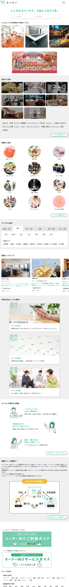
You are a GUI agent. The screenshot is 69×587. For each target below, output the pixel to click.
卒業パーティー (7, 584)
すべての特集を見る (59, 197)
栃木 (51, 217)
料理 (11, 122)
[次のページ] (67, 237)
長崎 (51, 575)
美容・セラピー (61, 560)
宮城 (22, 568)
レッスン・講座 (31, 560)
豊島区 (25, 226)
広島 (4, 575)
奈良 (39, 573)
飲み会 (42, 122)
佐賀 (45, 575)
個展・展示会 (45, 125)
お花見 (23, 584)
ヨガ (23, 125)
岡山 (62, 573)
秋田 (27, 568)
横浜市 (32, 226)
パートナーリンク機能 (12, 458)
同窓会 (5, 129)
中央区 (39, 226)
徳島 (16, 575)
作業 (30, 562)
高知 (33, 575)
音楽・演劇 (17, 562)
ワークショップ (33, 122)
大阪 (27, 573)
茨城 (36, 217)
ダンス (17, 125)
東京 (6, 217)
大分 (62, 575)
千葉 (28, 217)
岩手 (16, 568)
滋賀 (16, 573)
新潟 (22, 571)
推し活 (5, 122)
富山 (27, 571)
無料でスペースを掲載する (57, 499)
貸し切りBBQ (30, 584)
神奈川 (14, 217)
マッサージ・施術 (58, 125)
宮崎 (4, 577)
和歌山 (46, 573)
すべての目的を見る (59, 133)
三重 (4, 573)
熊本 (56, 575)
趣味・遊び (41, 560)
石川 (33, 571)
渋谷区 (18, 226)
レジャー (24, 562)
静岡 (62, 571)
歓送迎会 (16, 584)
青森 (10, 568)
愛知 (10, 573)
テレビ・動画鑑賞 (20, 122)
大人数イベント (40, 584)
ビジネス (22, 560)
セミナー (49, 122)
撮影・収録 (15, 560)
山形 (33, 568)
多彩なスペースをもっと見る (57, 435)
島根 (56, 573)
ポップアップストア (33, 125)
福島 (39, 568)
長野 (51, 571)
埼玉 (21, 217)
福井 (39, 571)
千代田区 (53, 226)
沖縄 (16, 577)
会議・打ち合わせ (60, 122)
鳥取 (51, 573)
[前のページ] (63, 237)
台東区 (46, 226)
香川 (22, 575)
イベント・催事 (7, 562)
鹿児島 (11, 577)
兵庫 (33, 573)
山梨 (45, 571)
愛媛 (27, 575)
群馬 (44, 217)
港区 (12, 226)
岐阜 (56, 571)
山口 (10, 575)
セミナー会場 (50, 584)
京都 (22, 573)
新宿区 (5, 226)
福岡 (39, 575)
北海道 (5, 568)
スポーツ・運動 (50, 560)
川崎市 (61, 226)
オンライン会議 (8, 125)
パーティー (6, 560)
